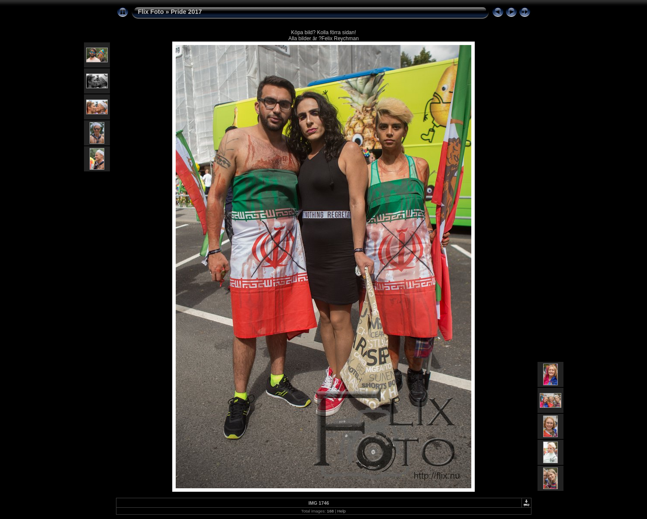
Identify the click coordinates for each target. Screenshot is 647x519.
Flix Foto (151, 11)
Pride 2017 (186, 11)
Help (341, 511)
